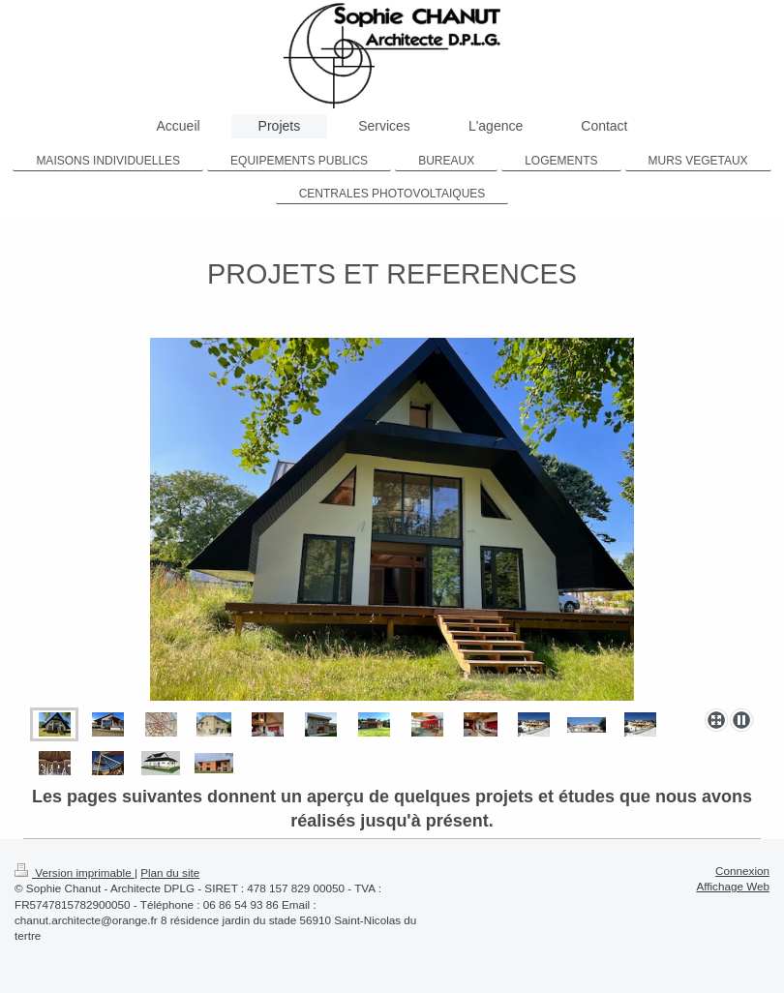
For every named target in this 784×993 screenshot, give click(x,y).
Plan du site (169, 872)
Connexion (742, 870)
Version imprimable (75, 872)
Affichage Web (732, 886)
